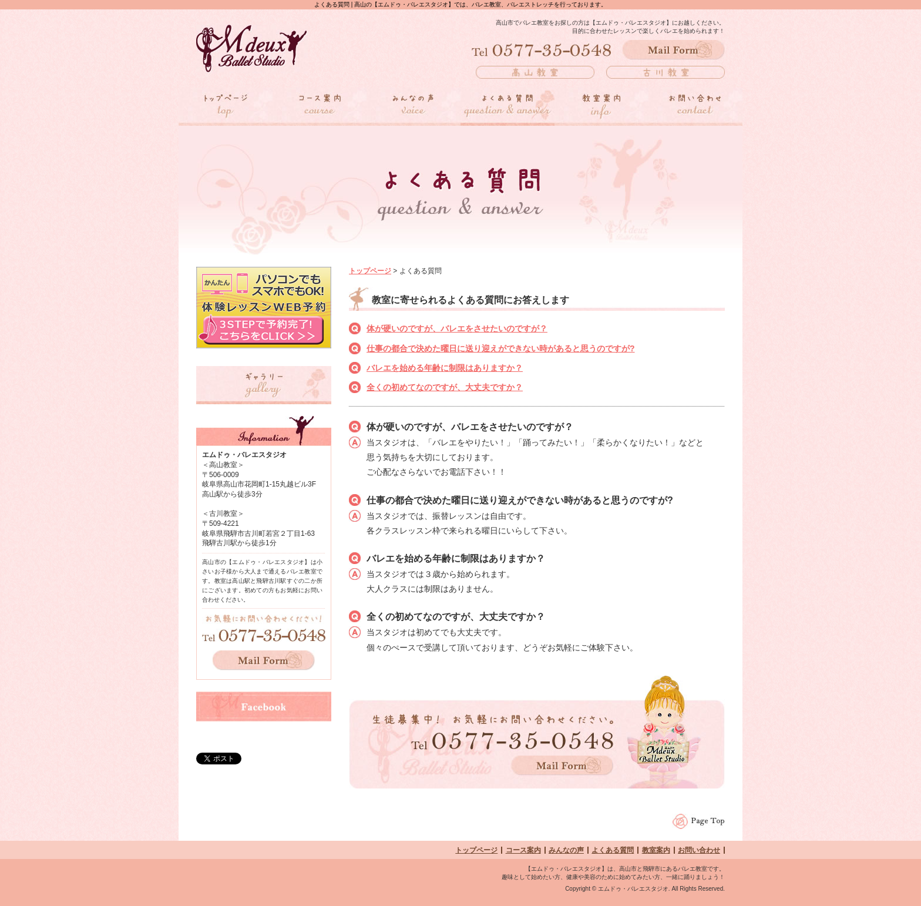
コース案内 (523, 850)
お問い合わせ (699, 850)
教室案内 (656, 850)
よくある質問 (612, 850)
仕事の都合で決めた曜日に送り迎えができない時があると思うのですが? (501, 348)
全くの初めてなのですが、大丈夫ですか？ (445, 387)
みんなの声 (566, 850)
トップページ (370, 271)
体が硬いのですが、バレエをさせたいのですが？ (457, 328)
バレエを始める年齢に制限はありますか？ (445, 368)
